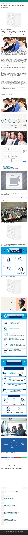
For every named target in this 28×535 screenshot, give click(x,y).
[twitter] (10, 457)
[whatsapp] (24, 457)
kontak (22, 531)
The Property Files (14, 0)
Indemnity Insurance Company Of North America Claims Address (10, 168)
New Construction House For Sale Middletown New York (11, 491)
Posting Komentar (6, 7)
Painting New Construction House (8, 498)
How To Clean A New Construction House (9, 505)
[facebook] (4, 457)
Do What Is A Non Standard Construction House (10, 522)
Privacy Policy (19, 531)
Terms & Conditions (15, 531)
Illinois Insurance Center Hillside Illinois (8, 167)
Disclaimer (11, 531)
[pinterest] (17, 457)
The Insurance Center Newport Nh (7, 166)
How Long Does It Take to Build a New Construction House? (12, 512)
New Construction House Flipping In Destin (9, 519)
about (8, 531)
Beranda (6, 531)
